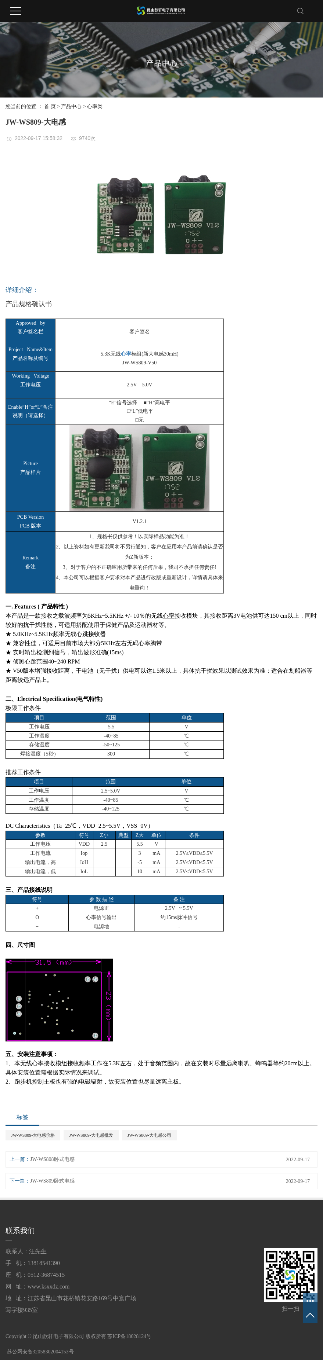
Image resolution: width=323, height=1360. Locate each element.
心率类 (95, 106)
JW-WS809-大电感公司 (149, 1135)
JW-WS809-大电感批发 (91, 1135)
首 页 (50, 106)
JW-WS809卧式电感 (52, 1181)
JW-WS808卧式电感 (52, 1159)
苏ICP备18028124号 (129, 1336)
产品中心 (71, 106)
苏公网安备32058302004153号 (40, 1352)
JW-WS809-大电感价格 (33, 1135)
